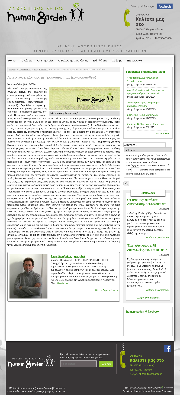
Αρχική (12, 69)
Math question (160, 165)
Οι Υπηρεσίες (45, 60)
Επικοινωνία (134, 60)
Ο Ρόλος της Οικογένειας (73, 60)
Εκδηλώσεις (100, 60)
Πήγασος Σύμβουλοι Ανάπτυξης (157, 391)
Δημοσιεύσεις (25, 69)
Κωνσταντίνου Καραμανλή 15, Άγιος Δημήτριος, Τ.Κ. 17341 (36, 391)
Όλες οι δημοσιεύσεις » (106, 290)
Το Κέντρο (26, 60)
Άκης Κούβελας (41, 69)
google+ (79, 256)
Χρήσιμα (117, 60)
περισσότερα (162, 133)
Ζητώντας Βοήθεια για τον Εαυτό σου (145, 124)
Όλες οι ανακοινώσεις (148, 298)
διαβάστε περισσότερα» (157, 237)
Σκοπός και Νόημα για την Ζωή (142, 115)
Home (11, 60)
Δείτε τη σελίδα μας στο (143, 6)
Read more (62, 283)
